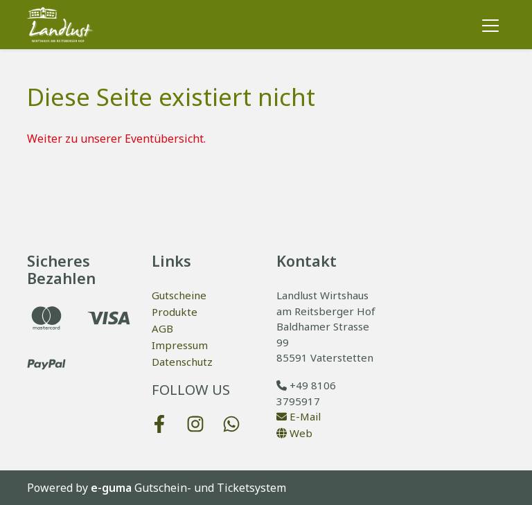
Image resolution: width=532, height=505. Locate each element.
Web (294, 433)
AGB (162, 328)
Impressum (180, 345)
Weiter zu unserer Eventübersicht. (116, 138)
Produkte (174, 312)
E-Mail (298, 416)
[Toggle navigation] (490, 24)
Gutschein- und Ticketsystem (188, 487)
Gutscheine (179, 295)
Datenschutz (182, 362)
